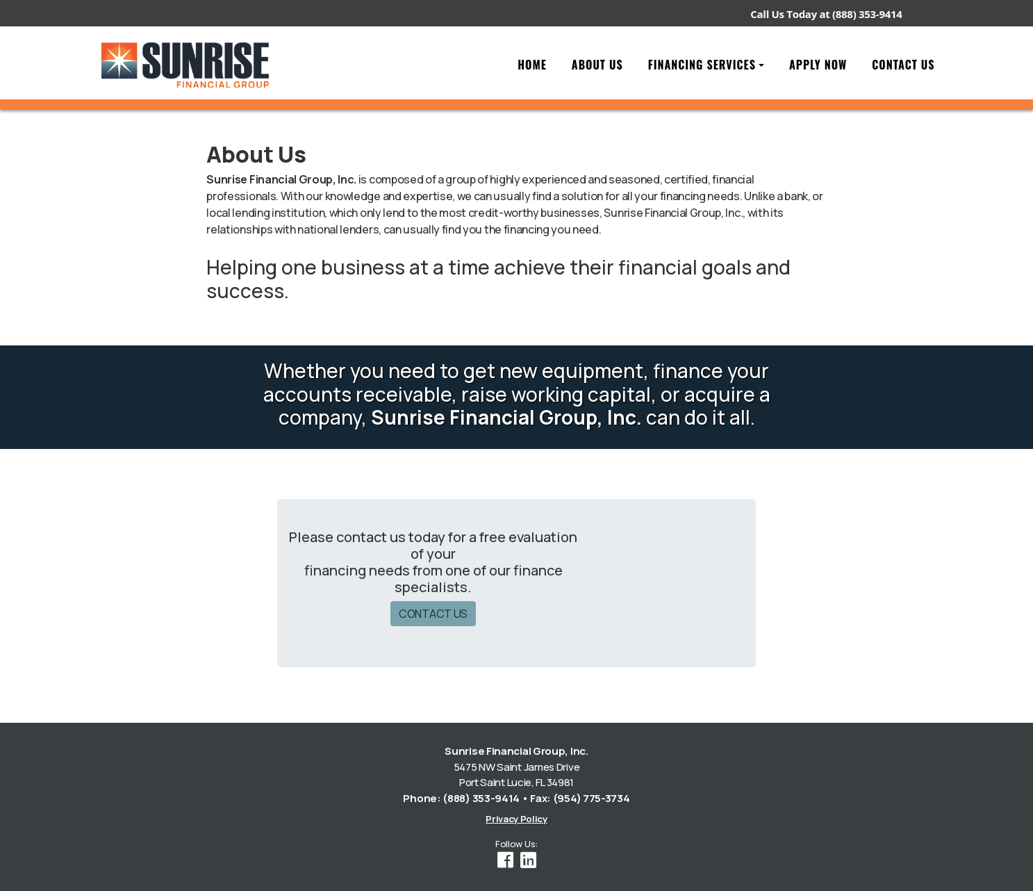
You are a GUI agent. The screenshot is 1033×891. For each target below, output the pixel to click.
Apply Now (818, 64)
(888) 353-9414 (867, 14)
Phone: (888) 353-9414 (461, 798)
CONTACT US (433, 613)
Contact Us (903, 64)
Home (532, 64)
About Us (597, 64)
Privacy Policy (516, 818)
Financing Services (702, 64)
